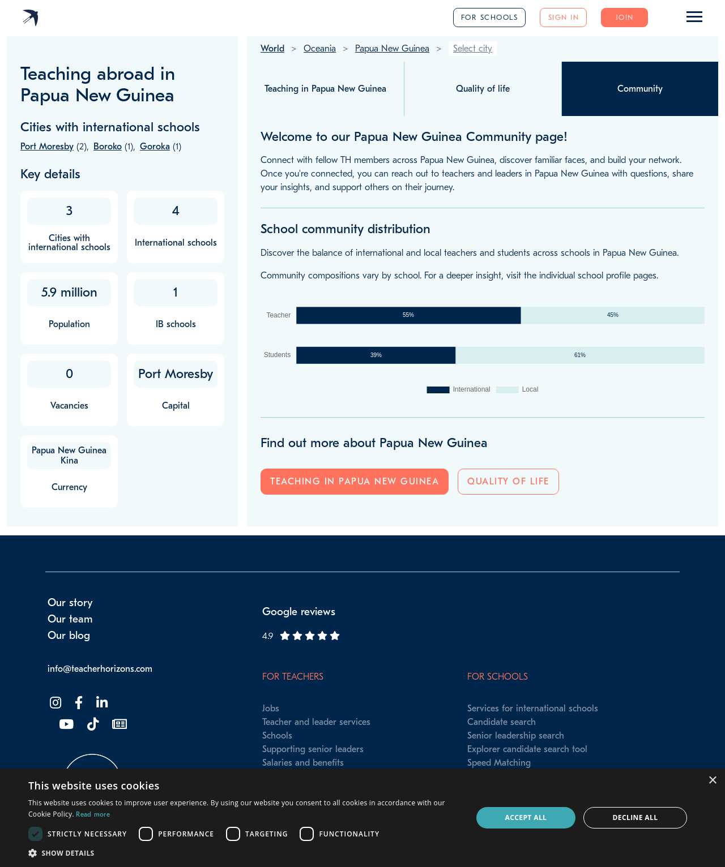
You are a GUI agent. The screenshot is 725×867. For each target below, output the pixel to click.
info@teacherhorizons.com (100, 669)
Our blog (69, 635)
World (272, 49)
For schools (489, 17)
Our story (70, 602)
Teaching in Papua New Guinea (354, 482)
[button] (243, 853)
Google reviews (298, 612)
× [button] (712, 780)
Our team (70, 619)
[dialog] (362, 818)
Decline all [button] (635, 817)
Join (625, 17)
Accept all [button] (526, 817)
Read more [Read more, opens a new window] (93, 814)
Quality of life (508, 482)
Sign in (563, 17)
